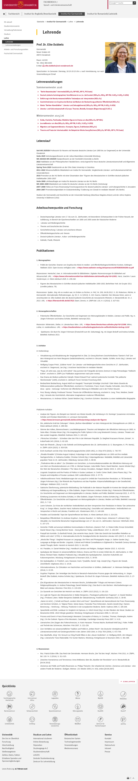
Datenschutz (110, 745)
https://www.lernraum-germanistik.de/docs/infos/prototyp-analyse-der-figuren (74, 420)
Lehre (71, 22)
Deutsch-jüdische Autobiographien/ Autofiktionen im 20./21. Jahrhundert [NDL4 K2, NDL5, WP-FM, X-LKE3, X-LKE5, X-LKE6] (84, 95)
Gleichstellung (8, 745)
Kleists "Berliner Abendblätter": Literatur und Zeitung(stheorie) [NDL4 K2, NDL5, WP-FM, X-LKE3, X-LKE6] (77, 105)
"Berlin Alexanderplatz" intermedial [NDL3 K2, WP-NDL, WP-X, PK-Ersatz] (66, 92)
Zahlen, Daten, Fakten (11, 755)
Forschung (6, 742)
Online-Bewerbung (41, 742)
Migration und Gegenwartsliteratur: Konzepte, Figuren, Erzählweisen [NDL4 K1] (68, 127)
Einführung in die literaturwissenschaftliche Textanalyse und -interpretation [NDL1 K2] (70, 99)
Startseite (40, 22)
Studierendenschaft (41, 751)
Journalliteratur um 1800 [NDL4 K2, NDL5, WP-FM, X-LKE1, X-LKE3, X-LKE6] (66, 123)
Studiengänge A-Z (40, 748)
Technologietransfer (72, 742)
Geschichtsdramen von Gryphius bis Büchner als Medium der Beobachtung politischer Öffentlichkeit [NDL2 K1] (79, 102)
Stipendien (37, 745)
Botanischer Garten (72, 738)
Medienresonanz (71, 748)
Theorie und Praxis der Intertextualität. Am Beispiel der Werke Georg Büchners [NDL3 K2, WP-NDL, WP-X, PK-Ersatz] (81, 130)
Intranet (108, 748)
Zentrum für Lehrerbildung (44, 761)
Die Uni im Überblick (10, 738)
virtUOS (36, 755)
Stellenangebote (9, 751)
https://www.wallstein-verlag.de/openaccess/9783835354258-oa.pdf (106, 268)
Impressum (109, 742)
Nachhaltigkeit (8, 748)
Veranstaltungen (71, 745)
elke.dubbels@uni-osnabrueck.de (59, 66)
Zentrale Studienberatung (43, 758)
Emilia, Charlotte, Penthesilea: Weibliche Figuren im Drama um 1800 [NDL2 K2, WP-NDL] (71, 120)
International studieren (42, 738)
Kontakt (108, 738)
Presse (107, 751)
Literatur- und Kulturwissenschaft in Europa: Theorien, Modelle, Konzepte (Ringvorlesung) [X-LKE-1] (76, 109)
